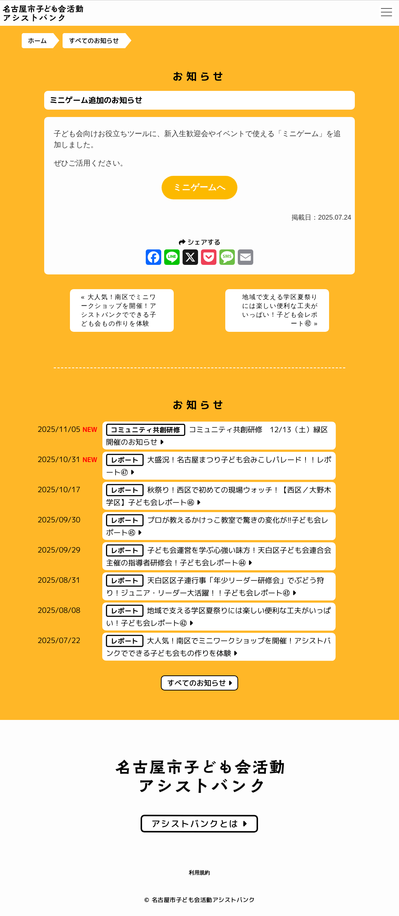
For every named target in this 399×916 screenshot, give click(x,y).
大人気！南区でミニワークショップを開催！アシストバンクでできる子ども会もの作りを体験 (218, 646)
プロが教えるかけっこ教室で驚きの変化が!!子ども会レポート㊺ (217, 525)
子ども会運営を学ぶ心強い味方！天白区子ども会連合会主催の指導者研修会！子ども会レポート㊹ (218, 556)
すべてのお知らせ (93, 40)
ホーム (37, 40)
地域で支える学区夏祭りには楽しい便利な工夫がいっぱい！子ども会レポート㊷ (218, 616)
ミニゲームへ (199, 187)
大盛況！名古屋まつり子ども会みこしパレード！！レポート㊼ (218, 465)
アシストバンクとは (199, 823)
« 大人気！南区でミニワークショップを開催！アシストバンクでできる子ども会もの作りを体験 (119, 310)
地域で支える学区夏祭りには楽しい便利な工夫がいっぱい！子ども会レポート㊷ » (280, 310)
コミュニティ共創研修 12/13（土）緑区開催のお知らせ (217, 435)
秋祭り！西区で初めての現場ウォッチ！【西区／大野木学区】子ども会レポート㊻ (218, 495)
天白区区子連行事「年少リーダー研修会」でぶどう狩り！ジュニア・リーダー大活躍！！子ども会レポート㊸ (215, 586)
